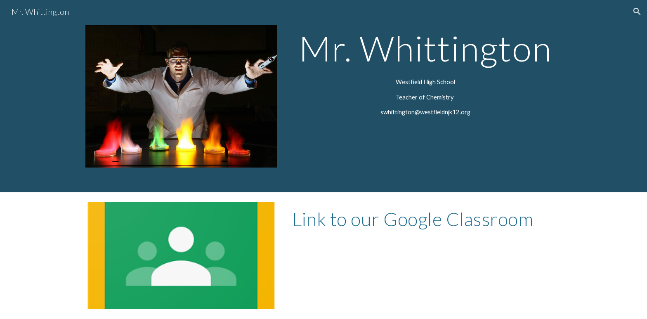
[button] (637, 11)
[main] (425, 48)
